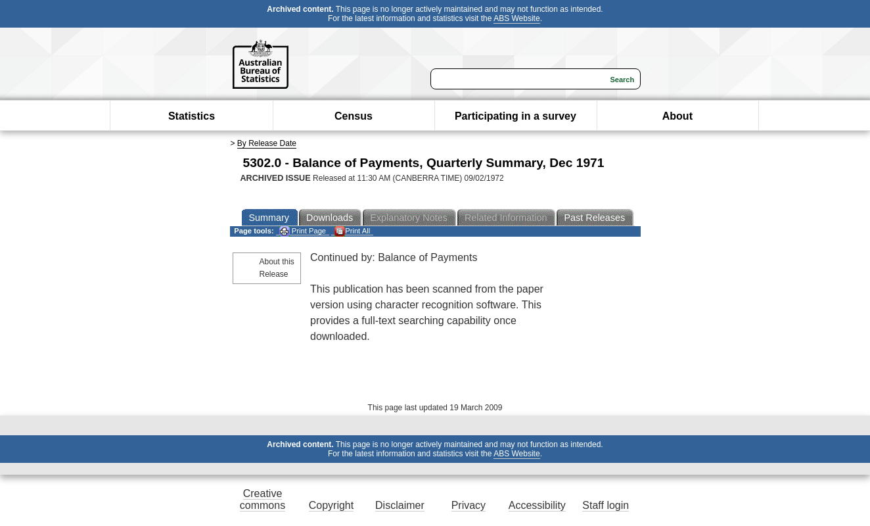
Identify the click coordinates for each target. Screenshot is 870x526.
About (677, 116)
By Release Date (266, 143)
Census (353, 116)
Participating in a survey (515, 116)
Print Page (302, 231)
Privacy (468, 505)
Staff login (605, 505)
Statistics (191, 116)
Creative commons (262, 499)
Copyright (331, 505)
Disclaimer (399, 505)
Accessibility (537, 505)
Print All (352, 231)
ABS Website (516, 18)
